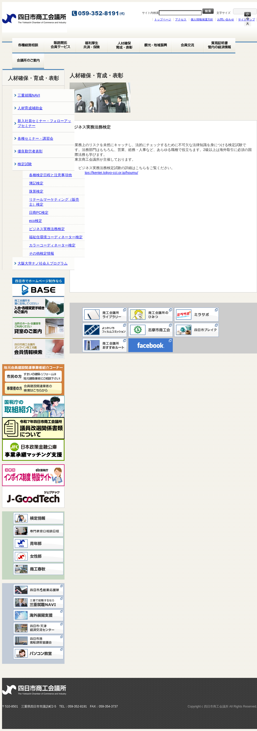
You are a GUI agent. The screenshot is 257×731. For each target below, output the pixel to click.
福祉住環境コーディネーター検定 (56, 237)
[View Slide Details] (38, 287)
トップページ (162, 19)
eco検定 (35, 221)
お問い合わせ (225, 19)
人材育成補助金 (30, 108)
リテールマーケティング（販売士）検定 (54, 201)
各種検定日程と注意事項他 (50, 175)
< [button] (18, 285)
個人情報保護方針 (202, 19)
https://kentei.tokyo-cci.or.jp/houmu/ (112, 173)
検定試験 (25, 164)
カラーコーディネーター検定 (52, 245)
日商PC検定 (38, 212)
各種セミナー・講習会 (35, 138)
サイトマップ (246, 19)
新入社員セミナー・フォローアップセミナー (44, 123)
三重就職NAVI (29, 95)
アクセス (180, 19)
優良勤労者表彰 (30, 151)
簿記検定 (36, 183)
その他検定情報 (41, 253)
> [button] (58, 285)
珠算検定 (36, 191)
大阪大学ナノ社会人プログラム (43, 263)
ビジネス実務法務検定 (47, 229)
